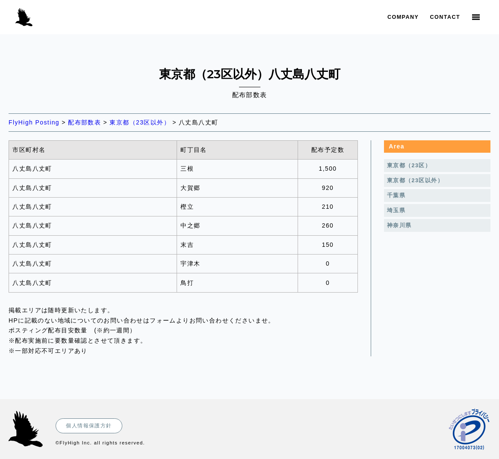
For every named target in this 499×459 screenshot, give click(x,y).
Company (403, 17)
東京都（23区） (409, 166)
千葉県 (396, 195)
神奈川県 (399, 225)
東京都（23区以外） (415, 181)
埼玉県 (396, 210)
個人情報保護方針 (89, 426)
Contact (445, 17)
